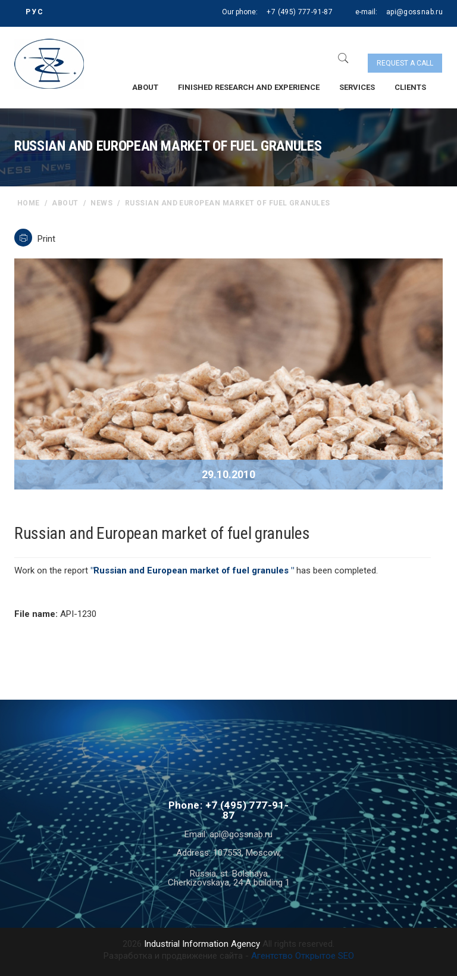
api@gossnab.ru (414, 12)
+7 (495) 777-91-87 (299, 12)
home (28, 203)
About (145, 87)
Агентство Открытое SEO (302, 955)
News (101, 203)
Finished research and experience (249, 87)
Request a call (405, 63)
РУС (35, 12)
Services (357, 87)
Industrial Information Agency (202, 943)
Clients (410, 87)
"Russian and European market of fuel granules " (192, 570)
